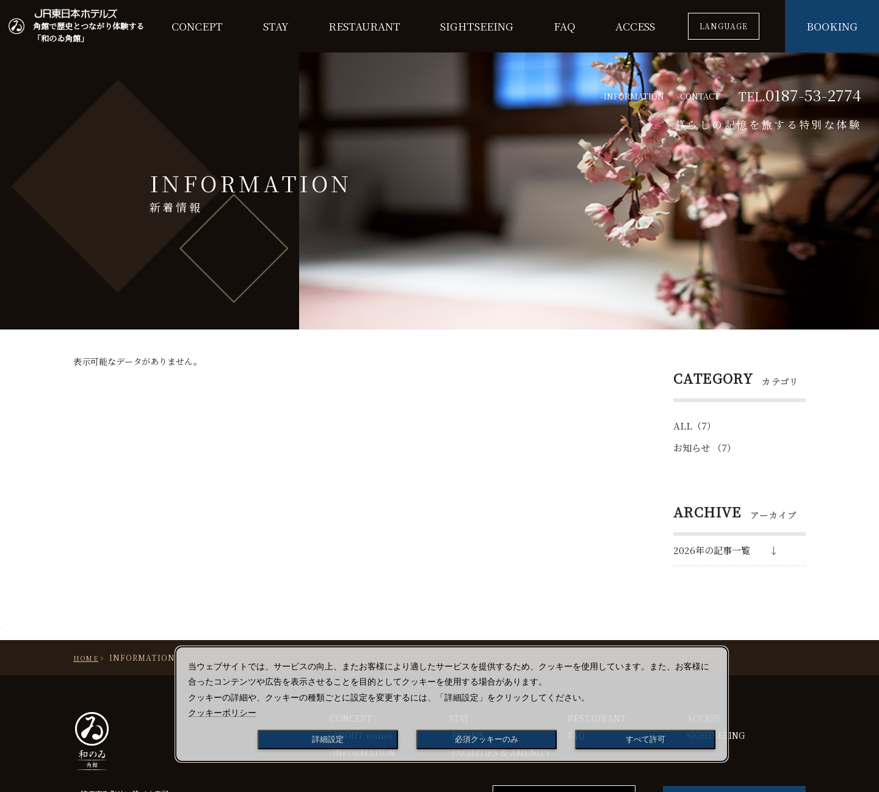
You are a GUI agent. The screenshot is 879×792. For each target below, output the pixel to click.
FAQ (565, 26)
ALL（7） (694, 425)
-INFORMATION (632, 96)
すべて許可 (645, 739)
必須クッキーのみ (486, 739)
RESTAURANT (364, 26)
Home (85, 658)
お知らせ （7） (704, 447)
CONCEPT (197, 26)
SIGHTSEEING (476, 26)
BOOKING (832, 26)
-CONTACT (698, 96)
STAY (276, 26)
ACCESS (635, 26)
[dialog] (452, 704)
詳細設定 (328, 739)
